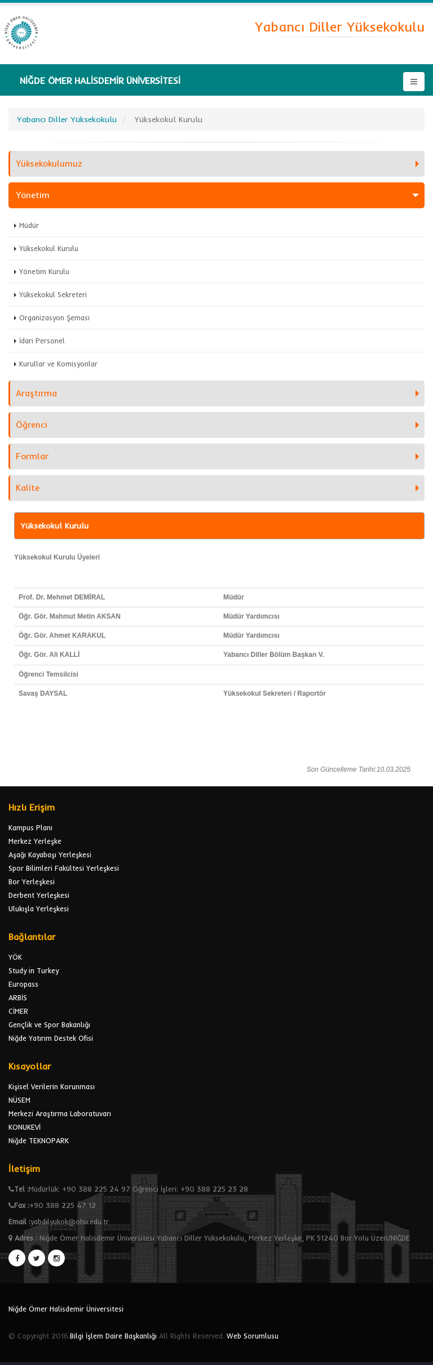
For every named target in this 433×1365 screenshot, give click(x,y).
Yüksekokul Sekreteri (53, 294)
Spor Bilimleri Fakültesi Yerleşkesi (63, 867)
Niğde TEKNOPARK (38, 1140)
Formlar (32, 456)
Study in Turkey (33, 970)
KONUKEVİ (24, 1126)
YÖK (15, 956)
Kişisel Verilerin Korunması (51, 1086)
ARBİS (17, 997)
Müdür (29, 225)
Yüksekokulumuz (49, 163)
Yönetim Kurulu (44, 271)
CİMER (18, 1010)
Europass (23, 983)
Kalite (27, 487)
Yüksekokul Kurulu (48, 248)
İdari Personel (42, 340)
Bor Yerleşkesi (31, 881)
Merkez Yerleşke (34, 840)
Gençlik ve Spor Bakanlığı (49, 1024)
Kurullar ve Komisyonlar (58, 363)
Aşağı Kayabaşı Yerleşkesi (49, 854)
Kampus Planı (30, 827)
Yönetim (33, 195)
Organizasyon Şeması (54, 317)
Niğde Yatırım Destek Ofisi (50, 1037)
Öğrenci (31, 424)
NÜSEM (19, 1099)
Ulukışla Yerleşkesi (38, 908)
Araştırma (36, 393)
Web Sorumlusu (253, 1335)
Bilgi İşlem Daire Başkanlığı (113, 1335)
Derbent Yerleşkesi (38, 894)
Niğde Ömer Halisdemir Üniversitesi (65, 1308)
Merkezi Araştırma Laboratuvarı (59, 1113)
